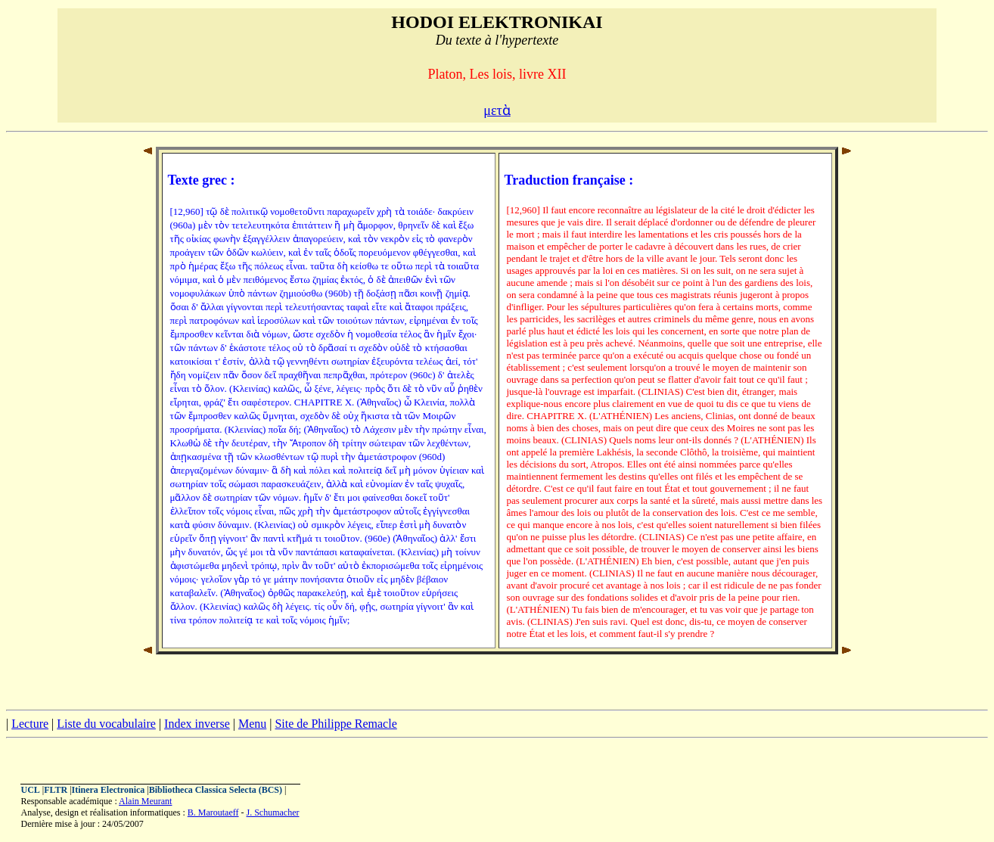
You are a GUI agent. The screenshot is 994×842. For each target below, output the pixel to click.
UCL (29, 790)
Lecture (29, 723)
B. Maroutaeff (213, 812)
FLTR (55, 790)
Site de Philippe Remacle (335, 723)
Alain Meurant (145, 801)
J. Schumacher (273, 812)
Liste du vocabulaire (106, 723)
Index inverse (197, 723)
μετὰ (496, 110)
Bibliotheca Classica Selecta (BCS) (215, 790)
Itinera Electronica (108, 790)
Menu (252, 723)
